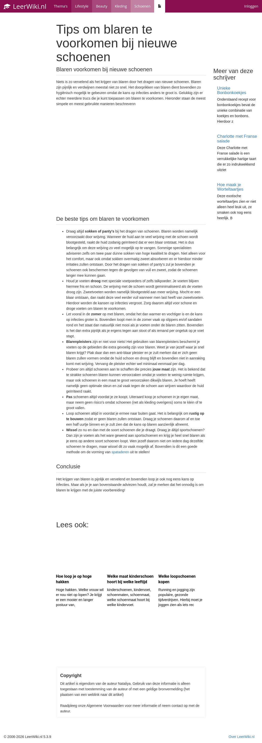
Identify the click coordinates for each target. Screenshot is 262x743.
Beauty (101, 6)
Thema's (61, 6)
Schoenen (142, 6)
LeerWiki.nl (25, 6)
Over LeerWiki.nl (241, 737)
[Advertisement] (130, 160)
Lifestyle (81, 6)
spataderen (120, 452)
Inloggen (251, 6)
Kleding (121, 6)
